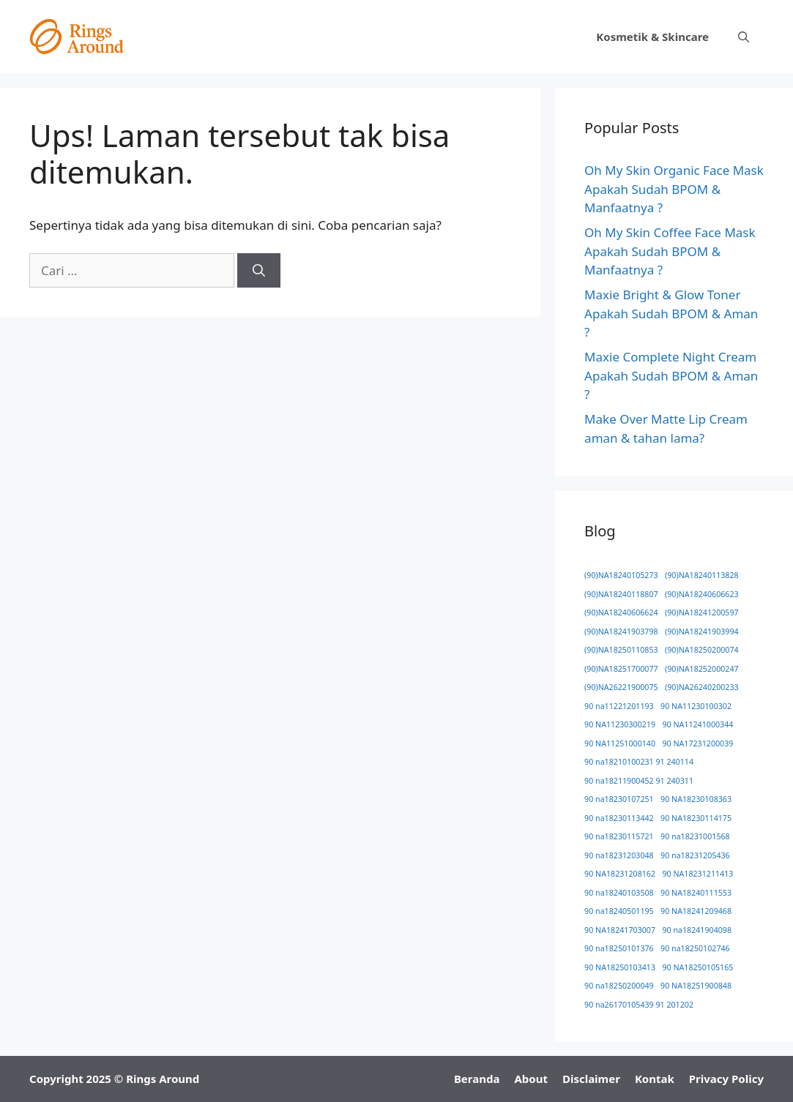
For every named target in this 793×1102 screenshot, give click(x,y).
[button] (743, 37)
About (531, 1078)
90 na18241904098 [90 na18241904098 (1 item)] (696, 930)
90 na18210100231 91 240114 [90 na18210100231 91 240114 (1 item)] (638, 762)
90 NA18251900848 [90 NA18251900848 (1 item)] (695, 986)
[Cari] (258, 270)
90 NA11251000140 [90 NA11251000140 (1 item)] (619, 743)
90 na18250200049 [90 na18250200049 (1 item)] (619, 986)
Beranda (477, 1078)
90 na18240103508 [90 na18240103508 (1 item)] (619, 893)
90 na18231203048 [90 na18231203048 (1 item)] (619, 855)
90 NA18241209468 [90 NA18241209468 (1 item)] (695, 911)
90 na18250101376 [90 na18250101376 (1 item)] (619, 948)
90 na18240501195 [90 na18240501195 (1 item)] (619, 911)
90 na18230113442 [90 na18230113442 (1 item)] (619, 818)
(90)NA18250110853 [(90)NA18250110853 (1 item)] (621, 650)
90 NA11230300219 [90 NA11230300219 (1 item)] (619, 724)
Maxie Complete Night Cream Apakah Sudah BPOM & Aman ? (671, 375)
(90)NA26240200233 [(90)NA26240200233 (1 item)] (702, 687)
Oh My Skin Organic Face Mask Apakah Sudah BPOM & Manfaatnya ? (674, 189)
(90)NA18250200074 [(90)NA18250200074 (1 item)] (702, 650)
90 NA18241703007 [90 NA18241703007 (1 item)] (619, 930)
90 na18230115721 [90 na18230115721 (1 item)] (619, 836)
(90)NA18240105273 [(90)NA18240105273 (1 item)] (621, 575)
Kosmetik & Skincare (652, 36)
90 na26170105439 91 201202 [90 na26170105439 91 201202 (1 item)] (638, 1005)
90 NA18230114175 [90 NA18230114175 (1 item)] (695, 818)
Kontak (654, 1078)
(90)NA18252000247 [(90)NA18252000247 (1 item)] (702, 669)
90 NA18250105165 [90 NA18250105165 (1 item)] (697, 967)
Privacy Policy (726, 1078)
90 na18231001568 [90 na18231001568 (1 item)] (695, 836)
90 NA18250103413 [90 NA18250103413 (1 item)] (619, 967)
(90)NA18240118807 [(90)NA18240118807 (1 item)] (621, 594)
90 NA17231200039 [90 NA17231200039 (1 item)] (697, 743)
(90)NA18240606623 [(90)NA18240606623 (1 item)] (702, 594)
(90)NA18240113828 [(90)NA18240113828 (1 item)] (702, 575)
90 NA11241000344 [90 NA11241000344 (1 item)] (697, 724)
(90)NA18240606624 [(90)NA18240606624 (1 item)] (621, 612)
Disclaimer (591, 1078)
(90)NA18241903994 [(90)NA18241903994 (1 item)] (702, 631)
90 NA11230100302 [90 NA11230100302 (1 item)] (695, 706)
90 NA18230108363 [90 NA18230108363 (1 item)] (695, 799)
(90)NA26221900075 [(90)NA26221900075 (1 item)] (621, 687)
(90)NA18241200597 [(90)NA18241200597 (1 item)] (702, 612)
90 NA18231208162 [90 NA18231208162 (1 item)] (619, 874)
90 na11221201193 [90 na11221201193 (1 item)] (619, 706)
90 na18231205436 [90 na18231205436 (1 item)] (695, 855)
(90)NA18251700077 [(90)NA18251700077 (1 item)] (621, 669)
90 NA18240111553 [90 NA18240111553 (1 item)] (695, 893)
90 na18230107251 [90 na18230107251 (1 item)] (619, 799)
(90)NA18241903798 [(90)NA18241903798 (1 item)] (621, 631)
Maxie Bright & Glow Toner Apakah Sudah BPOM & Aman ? (671, 313)
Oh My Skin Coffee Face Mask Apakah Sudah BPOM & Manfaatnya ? (669, 251)
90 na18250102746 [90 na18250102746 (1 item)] (695, 948)
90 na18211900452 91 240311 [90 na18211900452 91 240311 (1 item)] (638, 781)
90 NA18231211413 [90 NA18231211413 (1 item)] (697, 874)
